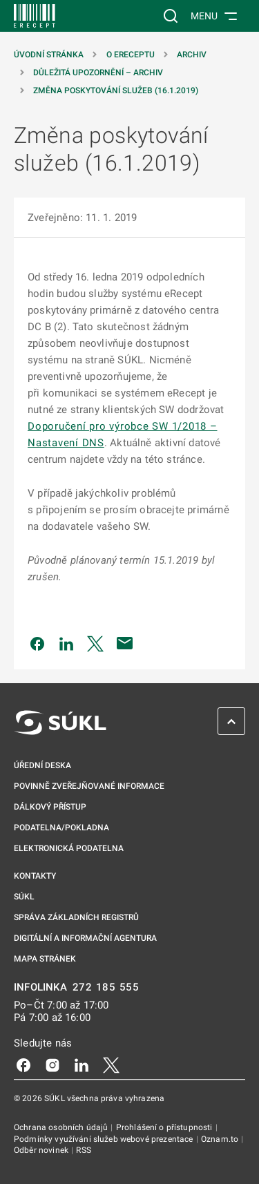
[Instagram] (52, 1064)
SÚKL (24, 896)
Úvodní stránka (49, 54)
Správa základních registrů (76, 917)
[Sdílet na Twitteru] (95, 643)
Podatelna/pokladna (61, 827)
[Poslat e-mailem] (125, 643)
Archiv (192, 54)
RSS (83, 1150)
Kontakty (35, 876)
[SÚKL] (34, 15)
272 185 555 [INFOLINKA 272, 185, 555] (106, 987)
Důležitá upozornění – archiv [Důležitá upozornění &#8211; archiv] (98, 72)
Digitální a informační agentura (85, 938)
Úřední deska (42, 765)
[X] (111, 1064)
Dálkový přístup (50, 807)
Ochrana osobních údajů (62, 1127)
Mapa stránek (45, 959)
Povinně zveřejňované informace (89, 786)
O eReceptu (130, 54)
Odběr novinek (42, 1150)
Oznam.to (220, 1139)
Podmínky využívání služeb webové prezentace (104, 1139)
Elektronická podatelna (69, 848)
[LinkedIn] (81, 1064)
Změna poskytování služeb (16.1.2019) (115, 90)
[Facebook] (23, 1064)
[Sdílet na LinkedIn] (66, 643)
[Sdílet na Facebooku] (37, 643)
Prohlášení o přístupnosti (165, 1127)
